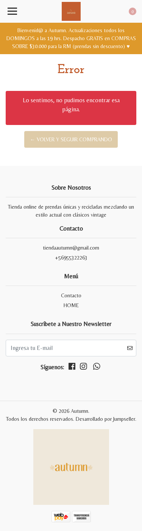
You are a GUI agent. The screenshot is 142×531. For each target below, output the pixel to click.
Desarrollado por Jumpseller (105, 419)
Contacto (71, 295)
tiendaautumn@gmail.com (71, 248)
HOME (71, 305)
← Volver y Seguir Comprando (71, 139)
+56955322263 (71, 258)
